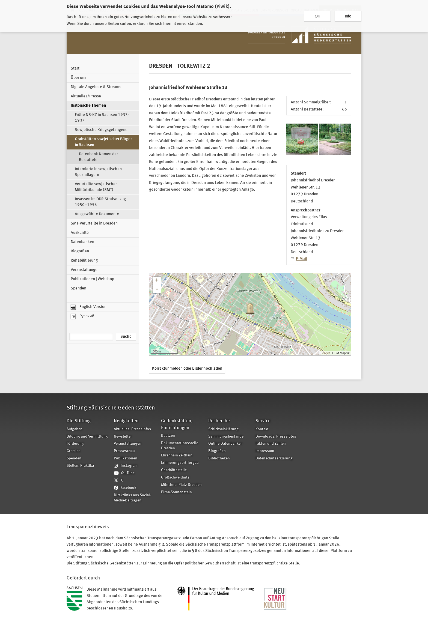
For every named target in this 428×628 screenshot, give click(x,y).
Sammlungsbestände (225, 436)
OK (317, 16)
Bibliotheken (219, 458)
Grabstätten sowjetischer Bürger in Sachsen (103, 142)
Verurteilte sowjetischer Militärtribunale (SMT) (96, 187)
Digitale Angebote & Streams (96, 87)
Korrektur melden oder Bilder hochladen (187, 369)
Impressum (264, 451)
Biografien (80, 251)
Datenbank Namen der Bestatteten (98, 157)
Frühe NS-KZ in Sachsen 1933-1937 (102, 118)
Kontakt (262, 429)
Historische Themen (88, 106)
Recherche (219, 421)
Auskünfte (80, 233)
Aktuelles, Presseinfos (132, 429)
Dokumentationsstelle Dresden (179, 445)
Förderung (75, 443)
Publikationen (125, 458)
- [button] (157, 289)
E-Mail (301, 259)
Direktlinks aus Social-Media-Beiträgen (132, 498)
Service (263, 421)
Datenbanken (82, 242)
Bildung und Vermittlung (87, 436)
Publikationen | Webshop (92, 279)
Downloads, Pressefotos (275, 436)
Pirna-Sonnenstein (176, 492)
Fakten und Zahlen (270, 443)
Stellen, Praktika (80, 466)
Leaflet (325, 353)
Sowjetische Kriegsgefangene (101, 130)
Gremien (74, 451)
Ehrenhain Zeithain (176, 455)
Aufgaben (74, 429)
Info (348, 16)
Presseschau (124, 451)
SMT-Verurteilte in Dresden (94, 224)
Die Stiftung (79, 421)
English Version (88, 307)
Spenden (78, 288)
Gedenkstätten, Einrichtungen (176, 424)
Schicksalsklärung (223, 429)
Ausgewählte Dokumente (97, 214)
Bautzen (168, 436)
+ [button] (157, 281)
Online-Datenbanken (225, 443)
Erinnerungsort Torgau (180, 463)
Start (75, 69)
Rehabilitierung (84, 261)
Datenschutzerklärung (274, 458)
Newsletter (123, 436)
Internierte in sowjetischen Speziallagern (98, 172)
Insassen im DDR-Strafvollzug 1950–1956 (100, 202)
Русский (82, 316)
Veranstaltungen (85, 270)
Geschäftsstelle (174, 470)
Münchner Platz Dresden (181, 485)
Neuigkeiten (126, 421)
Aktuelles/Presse (86, 96)
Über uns (78, 78)
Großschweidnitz (175, 477)
